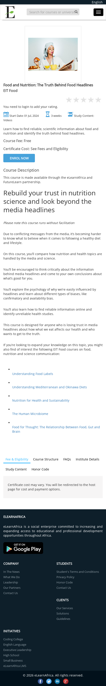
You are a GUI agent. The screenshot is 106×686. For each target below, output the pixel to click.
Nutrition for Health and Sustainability (40, 400)
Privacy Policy (65, 577)
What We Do (11, 577)
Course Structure (45, 459)
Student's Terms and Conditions (77, 572)
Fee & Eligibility (17, 459)
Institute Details (87, 459)
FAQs (67, 459)
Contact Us (10, 593)
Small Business (13, 660)
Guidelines (63, 619)
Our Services (64, 608)
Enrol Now (19, 158)
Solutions (62, 613)
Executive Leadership (17, 650)
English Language (14, 644)
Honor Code (40, 469)
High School (11, 655)
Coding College (13, 639)
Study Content (16, 469)
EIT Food (10, 90)
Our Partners (11, 588)
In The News (11, 572)
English (97, 2)
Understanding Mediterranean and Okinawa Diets (49, 387)
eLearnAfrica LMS (14, 666)
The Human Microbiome (30, 414)
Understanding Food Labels (32, 374)
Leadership (10, 582)
